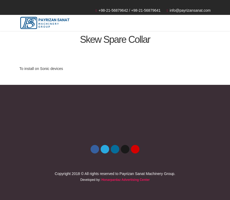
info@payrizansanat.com (190, 10)
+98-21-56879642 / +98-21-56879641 (130, 10)
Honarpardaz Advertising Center (125, 180)
